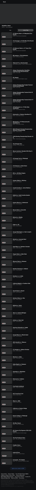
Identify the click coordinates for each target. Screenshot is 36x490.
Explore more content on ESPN (18, 468)
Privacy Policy (11, 473)
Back (3, 2)
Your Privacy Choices (19, 476)
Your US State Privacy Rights (22, 473)
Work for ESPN (14, 478)
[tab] (10, 30)
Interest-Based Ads (20, 475)
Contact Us (27, 476)
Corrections (21, 478)
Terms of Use (4, 473)
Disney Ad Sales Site (5, 478)
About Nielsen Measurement (7, 476)
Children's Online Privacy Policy (8, 475)
